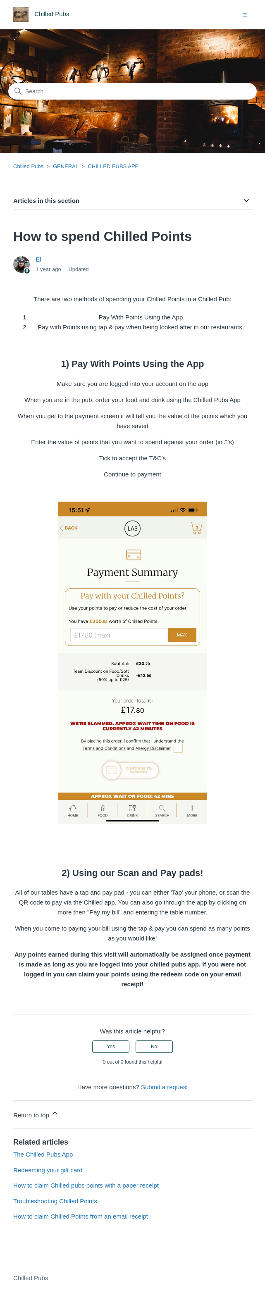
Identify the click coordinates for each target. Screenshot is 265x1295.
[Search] (132, 91)
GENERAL (66, 166)
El (38, 259)
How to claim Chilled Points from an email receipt (80, 1216)
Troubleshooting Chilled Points (55, 1201)
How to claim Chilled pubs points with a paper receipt (86, 1185)
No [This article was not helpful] (154, 1047)
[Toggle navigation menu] (245, 14)
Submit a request (164, 1086)
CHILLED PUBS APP (113, 166)
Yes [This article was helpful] (111, 1047)
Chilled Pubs (28, 166)
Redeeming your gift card (48, 1170)
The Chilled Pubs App (43, 1154)
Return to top (36, 1114)
